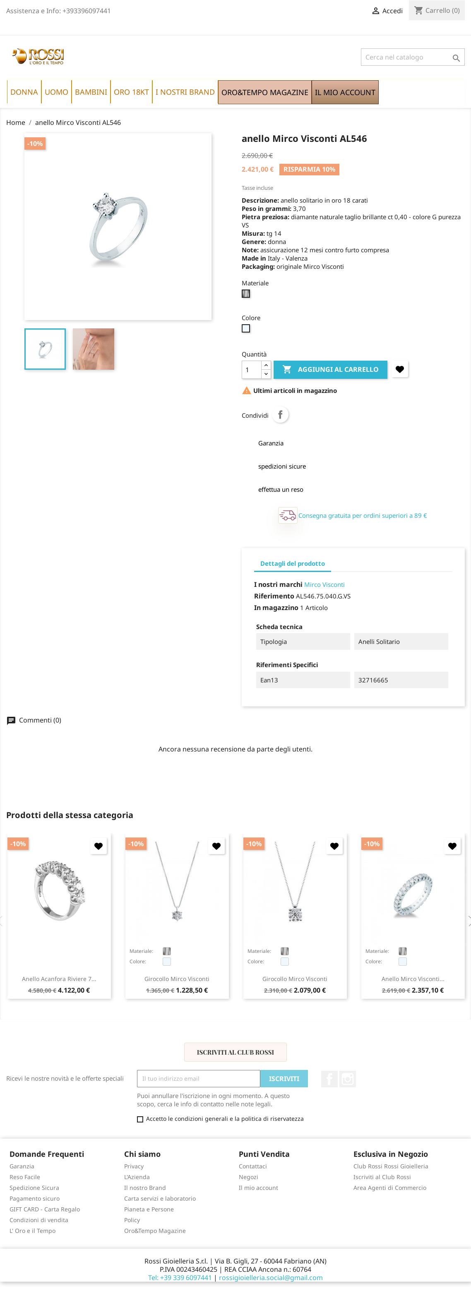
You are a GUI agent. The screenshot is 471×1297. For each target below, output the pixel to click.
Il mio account (258, 1188)
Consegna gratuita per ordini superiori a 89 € (362, 515)
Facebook (329, 1079)
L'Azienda (137, 1177)
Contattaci (253, 1166)
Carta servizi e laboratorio (160, 1198)
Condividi (280, 414)
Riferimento (274, 596)
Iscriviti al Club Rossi (235, 1052)
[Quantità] (252, 370)
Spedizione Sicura (34, 1188)
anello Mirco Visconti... (413, 979)
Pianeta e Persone (149, 1209)
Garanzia (22, 1166)
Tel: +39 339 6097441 (180, 1277)
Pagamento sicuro (35, 1198)
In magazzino (276, 607)
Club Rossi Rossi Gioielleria (390, 1166)
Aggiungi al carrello (330, 369)
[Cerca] (413, 57)
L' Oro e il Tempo (32, 1231)
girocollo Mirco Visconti (176, 979)
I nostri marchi (278, 584)
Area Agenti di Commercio (389, 1188)
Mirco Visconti (324, 584)
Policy (132, 1220)
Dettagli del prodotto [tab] (292, 563)
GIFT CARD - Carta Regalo (45, 1209)
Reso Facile (25, 1177)
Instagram (347, 1079)
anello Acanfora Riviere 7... (59, 979)
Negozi (248, 1177)
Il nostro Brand (145, 1188)
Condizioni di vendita (39, 1220)
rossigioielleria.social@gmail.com (271, 1277)
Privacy (134, 1166)
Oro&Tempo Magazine (155, 1231)
